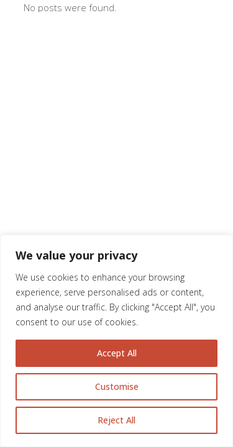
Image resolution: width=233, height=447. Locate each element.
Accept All (117, 353)
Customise (117, 386)
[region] (116, 341)
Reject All (116, 420)
